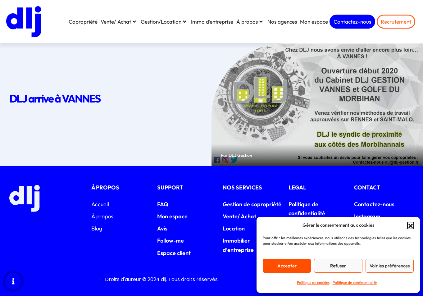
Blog (96, 228)
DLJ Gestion (240, 155)
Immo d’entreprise (212, 21)
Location (234, 228)
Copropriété (83, 21)
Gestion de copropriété (252, 204)
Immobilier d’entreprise (238, 245)
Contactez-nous (352, 21)
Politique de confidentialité (355, 282)
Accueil (100, 204)
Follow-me (170, 240)
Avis (162, 228)
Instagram (367, 216)
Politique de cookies (313, 282)
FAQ (162, 204)
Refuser (338, 266)
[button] (410, 225)
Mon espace (314, 21)
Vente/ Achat (119, 21)
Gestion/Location (164, 21)
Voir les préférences (390, 266)
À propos (250, 21)
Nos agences (282, 21)
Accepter (287, 266)
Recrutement (396, 21)
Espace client (174, 253)
